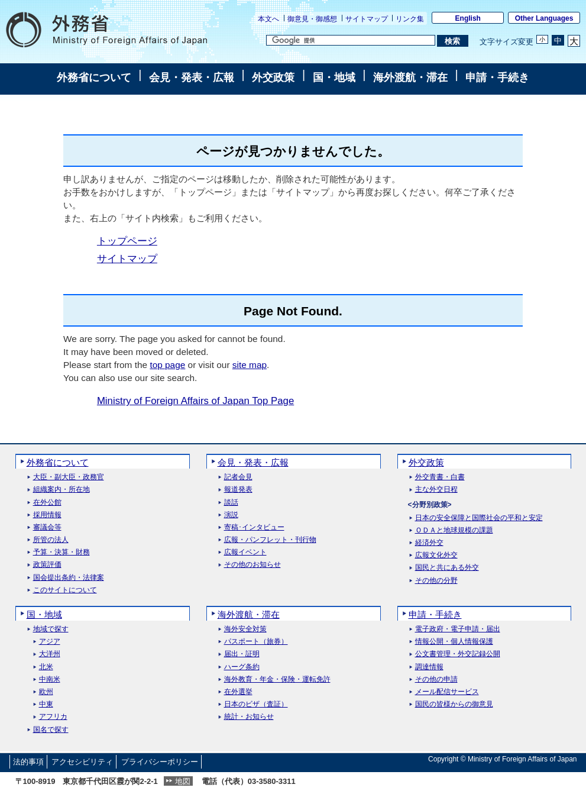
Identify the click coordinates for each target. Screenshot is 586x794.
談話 (231, 502)
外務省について (94, 77)
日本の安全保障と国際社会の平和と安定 (479, 518)
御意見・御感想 (312, 19)
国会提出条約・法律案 (68, 578)
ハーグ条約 (242, 667)
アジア (49, 641)
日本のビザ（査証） (256, 704)
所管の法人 (51, 540)
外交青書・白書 (440, 477)
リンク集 (410, 19)
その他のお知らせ (252, 565)
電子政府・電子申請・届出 (457, 629)
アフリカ (53, 717)
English (468, 18)
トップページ (127, 241)
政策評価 (47, 565)
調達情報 (429, 667)
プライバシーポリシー (159, 761)
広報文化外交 (436, 555)
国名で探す (51, 730)
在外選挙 (238, 692)
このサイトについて (65, 590)
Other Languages (544, 18)
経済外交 (429, 543)
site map (249, 365)
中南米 (49, 679)
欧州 (46, 692)
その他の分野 (436, 581)
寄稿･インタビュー (254, 527)
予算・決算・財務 (61, 552)
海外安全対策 (245, 629)
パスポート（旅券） (256, 641)
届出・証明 (242, 654)
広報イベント (245, 552)
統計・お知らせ (249, 717)
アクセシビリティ (82, 761)
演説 (231, 515)
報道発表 (238, 489)
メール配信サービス (447, 692)
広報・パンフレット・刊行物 (270, 540)
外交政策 (273, 77)
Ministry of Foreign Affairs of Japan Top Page (195, 400)
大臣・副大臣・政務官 (68, 477)
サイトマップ (366, 19)
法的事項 (28, 761)
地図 (182, 781)
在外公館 (47, 502)
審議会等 (47, 527)
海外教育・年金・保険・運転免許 (277, 679)
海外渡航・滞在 (410, 77)
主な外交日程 (436, 489)
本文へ (268, 19)
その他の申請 (436, 679)
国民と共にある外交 (447, 568)
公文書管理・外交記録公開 (457, 654)
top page (167, 365)
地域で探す (51, 629)
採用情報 (47, 515)
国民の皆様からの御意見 (454, 704)
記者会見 (238, 477)
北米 (46, 667)
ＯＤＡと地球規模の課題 (454, 530)
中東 (46, 704)
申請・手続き (497, 77)
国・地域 (334, 77)
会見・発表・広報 (191, 77)
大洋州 (49, 654)
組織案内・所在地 (61, 489)
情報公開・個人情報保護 (454, 641)
